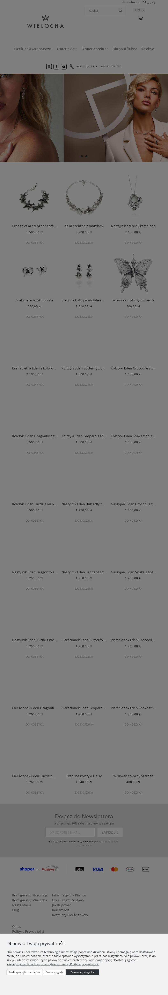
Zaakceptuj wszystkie (83, 972)
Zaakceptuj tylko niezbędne (24, 972)
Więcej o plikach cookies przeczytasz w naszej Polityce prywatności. (53, 964)
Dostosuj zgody (54, 972)
